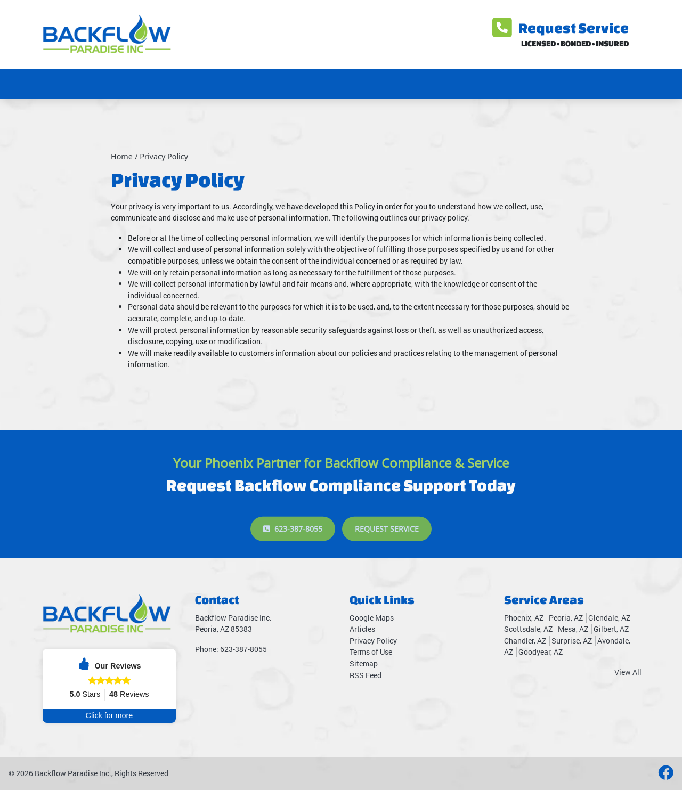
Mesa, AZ (573, 629)
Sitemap (364, 663)
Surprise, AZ (571, 641)
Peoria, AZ (566, 618)
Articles (362, 629)
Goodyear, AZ (540, 652)
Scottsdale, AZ (528, 629)
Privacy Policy (164, 156)
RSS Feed (365, 675)
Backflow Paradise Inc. (73, 773)
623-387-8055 (292, 545)
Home (122, 156)
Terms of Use (371, 652)
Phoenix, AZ (523, 618)
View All (628, 672)
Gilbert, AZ (611, 629)
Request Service (560, 28)
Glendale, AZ (609, 618)
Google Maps (372, 618)
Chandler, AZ (525, 641)
